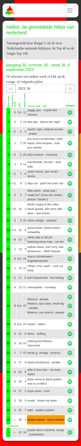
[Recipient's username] (40, 88)
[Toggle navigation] (70, 10)
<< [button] (11, 88)
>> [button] (70, 88)
